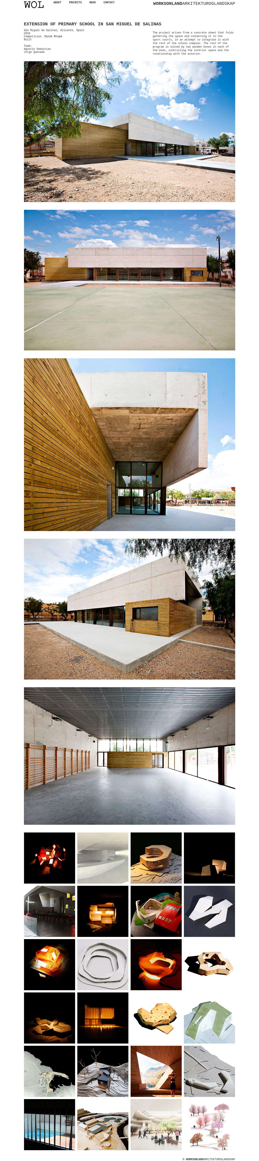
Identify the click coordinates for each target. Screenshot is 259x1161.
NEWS (92, 2)
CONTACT (109, 2)
